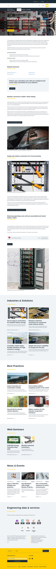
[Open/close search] (39, 5)
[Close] (48, 2)
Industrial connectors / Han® (15, 12)
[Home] (8, 13)
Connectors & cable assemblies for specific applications (30, 12)
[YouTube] (32, 559)
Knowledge (28, 9)
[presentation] (42, 2)
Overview (19, 9)
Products (23, 9)
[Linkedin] (30, 559)
